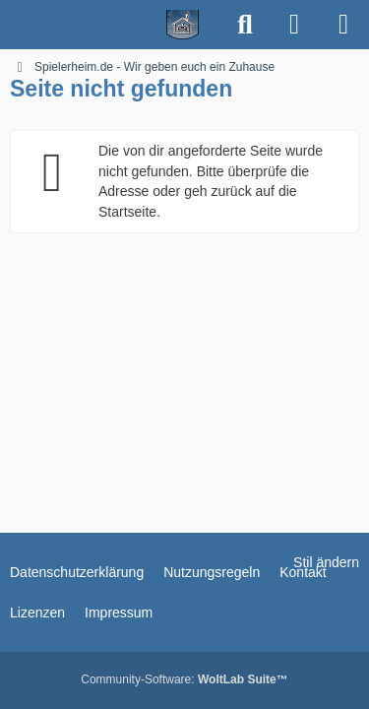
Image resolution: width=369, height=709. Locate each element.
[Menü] (343, 24)
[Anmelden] (294, 24)
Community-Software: (184, 679)
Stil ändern (326, 562)
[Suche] (245, 24)
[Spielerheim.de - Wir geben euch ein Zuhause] (111, 24)
